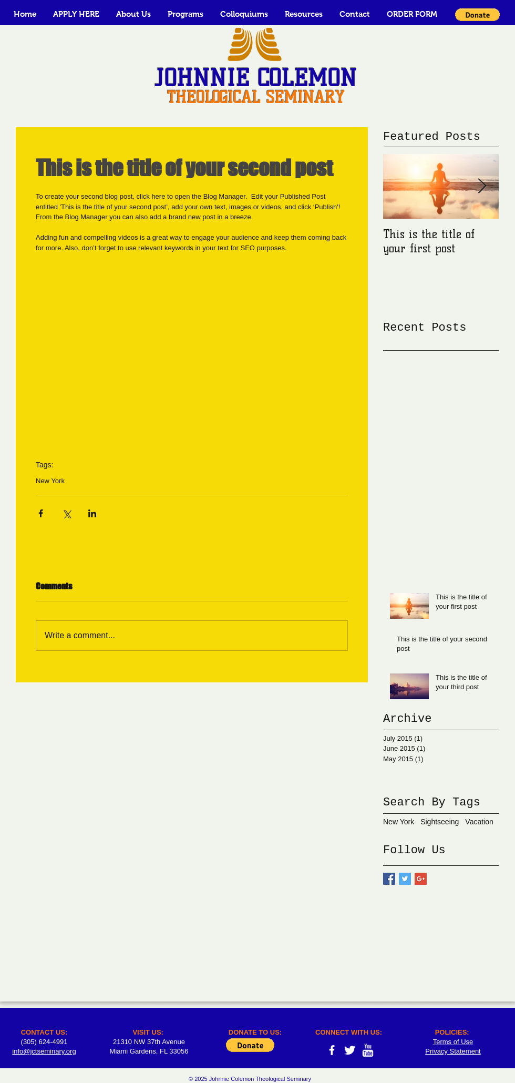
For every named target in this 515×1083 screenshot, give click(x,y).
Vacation (479, 822)
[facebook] (331, 1050)
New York (50, 481)
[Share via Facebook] (41, 513)
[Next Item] (482, 186)
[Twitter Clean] (349, 1050)
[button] (133, 13)
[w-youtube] (367, 1050)
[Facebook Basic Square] (389, 879)
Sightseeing (439, 822)
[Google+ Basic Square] (421, 879)
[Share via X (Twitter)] (66, 513)
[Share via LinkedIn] (92, 513)
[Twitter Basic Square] (405, 879)
